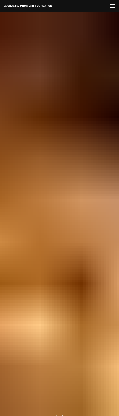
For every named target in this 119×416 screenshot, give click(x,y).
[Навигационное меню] (112, 6)
